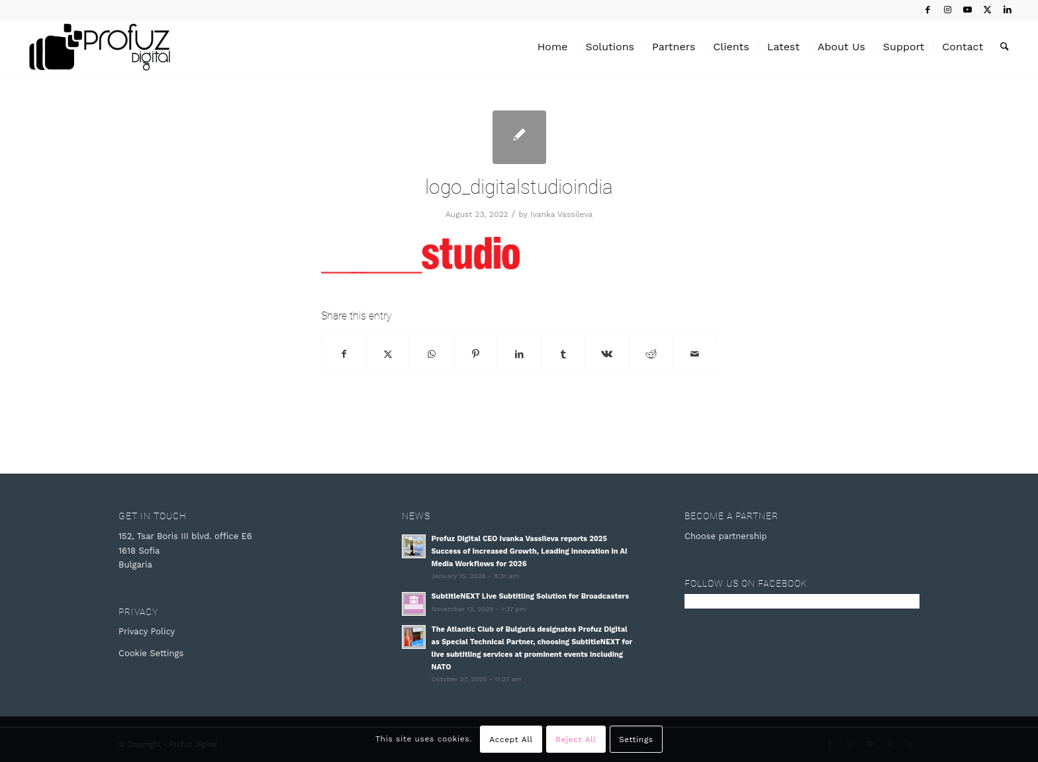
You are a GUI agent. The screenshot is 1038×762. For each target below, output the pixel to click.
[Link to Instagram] (947, 10)
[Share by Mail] (694, 354)
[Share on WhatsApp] (431, 354)
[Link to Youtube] (967, 10)
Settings (636, 739)
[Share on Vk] (606, 354)
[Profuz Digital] (100, 47)
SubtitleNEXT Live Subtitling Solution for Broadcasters (531, 596)
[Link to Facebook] (927, 10)
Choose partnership (725, 536)
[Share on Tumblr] (563, 354)
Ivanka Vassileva (561, 214)
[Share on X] (387, 354)
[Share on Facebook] (343, 354)
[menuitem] (553, 47)
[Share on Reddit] (651, 354)
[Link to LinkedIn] (1007, 10)
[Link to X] (987, 10)
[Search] (1004, 47)
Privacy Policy (146, 631)
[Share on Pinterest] (475, 354)
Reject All (575, 739)
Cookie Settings (150, 653)
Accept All (511, 739)
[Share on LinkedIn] (519, 354)
